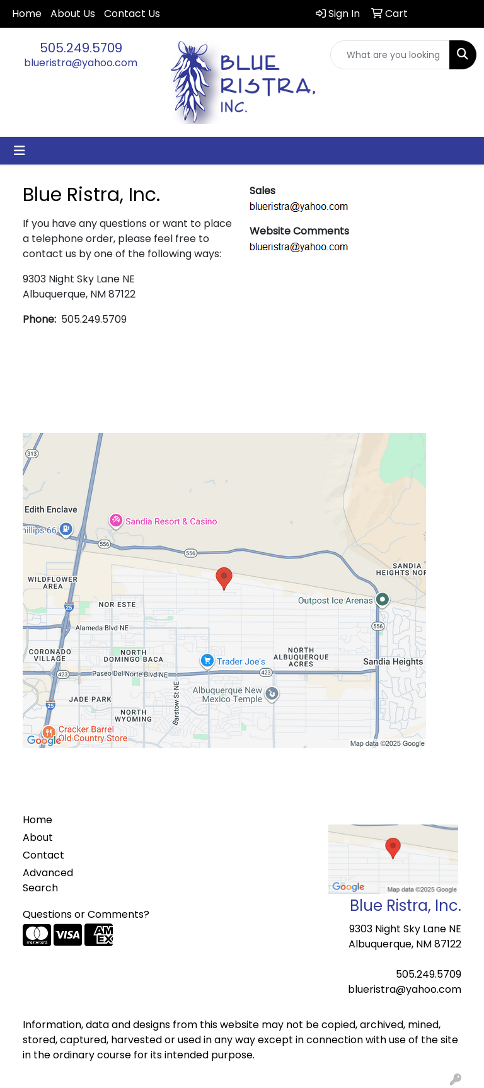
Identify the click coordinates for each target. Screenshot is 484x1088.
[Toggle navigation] (19, 150)
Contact (43, 855)
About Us (72, 13)
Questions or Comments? (86, 914)
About (38, 837)
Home (27, 13)
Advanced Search (48, 880)
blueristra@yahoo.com (80, 62)
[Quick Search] (390, 54)
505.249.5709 (81, 48)
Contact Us (132, 13)
